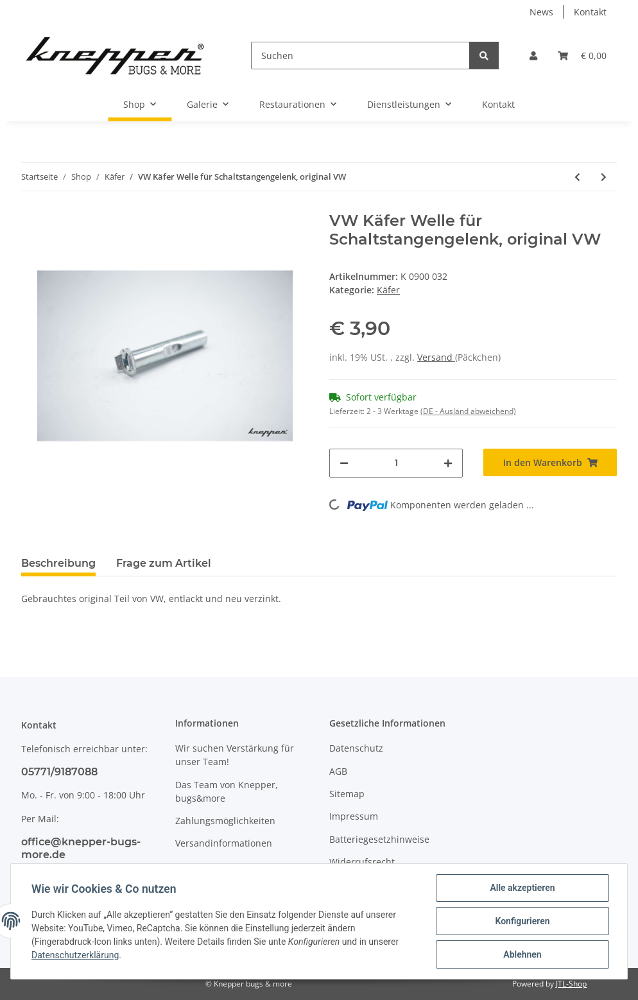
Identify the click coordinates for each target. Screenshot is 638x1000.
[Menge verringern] (344, 463)
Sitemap (347, 794)
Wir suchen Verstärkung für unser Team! (234, 755)
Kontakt (590, 12)
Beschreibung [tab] (58, 563)
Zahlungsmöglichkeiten (225, 821)
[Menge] (396, 463)
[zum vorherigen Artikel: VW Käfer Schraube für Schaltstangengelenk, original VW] (577, 177)
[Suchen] (360, 55)
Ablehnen (522, 954)
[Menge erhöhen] (448, 463)
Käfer (388, 290)
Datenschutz (356, 748)
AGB (338, 771)
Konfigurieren (522, 921)
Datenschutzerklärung (75, 955)
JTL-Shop (571, 983)
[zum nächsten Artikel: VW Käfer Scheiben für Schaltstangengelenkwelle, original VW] (604, 177)
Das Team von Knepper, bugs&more (226, 791)
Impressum (353, 816)
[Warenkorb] (582, 55)
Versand (436, 357)
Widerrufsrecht (362, 862)
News (541, 12)
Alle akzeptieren (522, 888)
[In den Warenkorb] (550, 462)
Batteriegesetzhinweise (379, 839)
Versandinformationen (223, 843)
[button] (533, 55)
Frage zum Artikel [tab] (163, 563)
